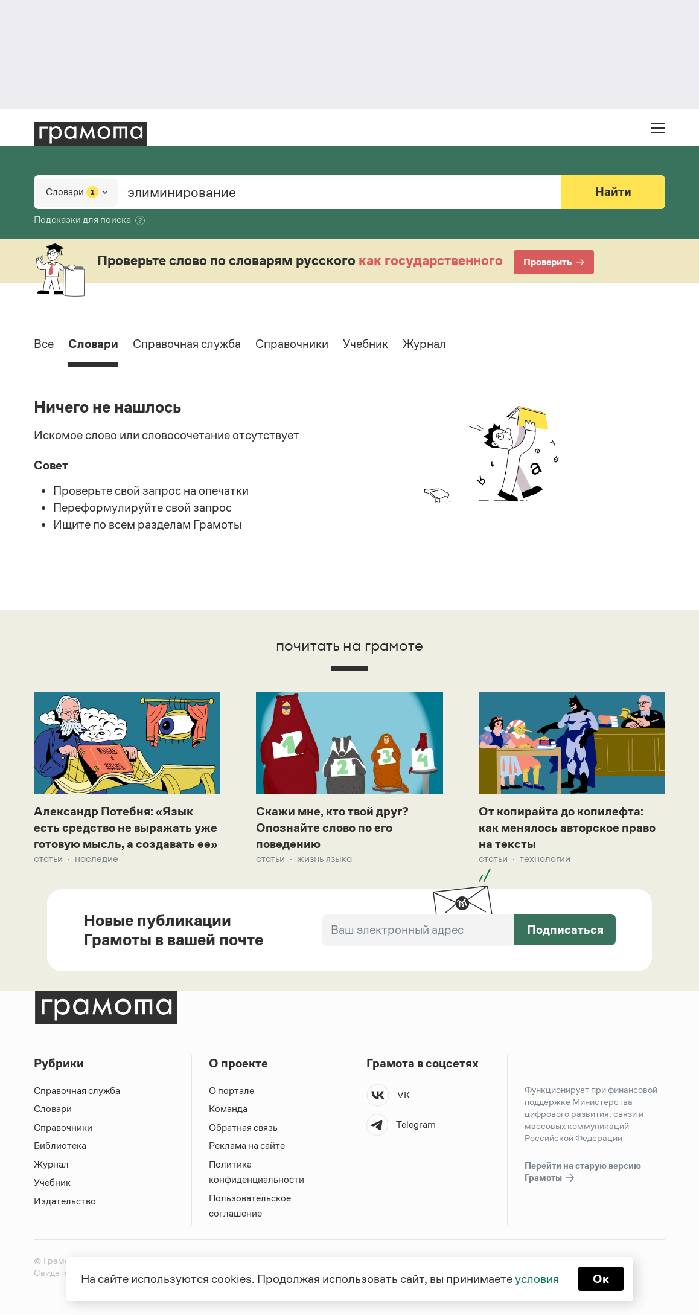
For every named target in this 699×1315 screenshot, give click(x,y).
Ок (601, 1278)
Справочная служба (187, 343)
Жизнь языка (324, 858)
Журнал (424, 343)
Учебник (365, 343)
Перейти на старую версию (583, 1172)
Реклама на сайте (247, 1145)
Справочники (291, 343)
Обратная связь (243, 1127)
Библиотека (60, 1145)
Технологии (545, 858)
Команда (228, 1109)
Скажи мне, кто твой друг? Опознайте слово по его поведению (332, 827)
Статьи (48, 858)
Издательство (65, 1201)
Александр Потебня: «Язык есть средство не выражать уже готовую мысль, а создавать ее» (125, 827)
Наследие (96, 858)
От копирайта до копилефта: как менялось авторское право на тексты (567, 827)
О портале (231, 1090)
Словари (93, 343)
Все (44, 343)
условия (537, 1278)
